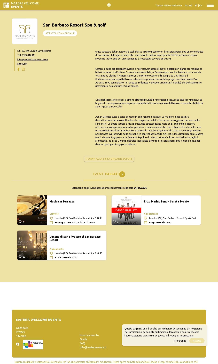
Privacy (20, 331)
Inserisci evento (89, 335)
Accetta (197, 340)
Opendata (22, 327)
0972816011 (29, 55)
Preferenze (180, 340)
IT (196, 5)
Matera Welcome (25, 5)
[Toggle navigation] (210, 5)
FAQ (82, 343)
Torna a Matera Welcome (168, 5)
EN (200, 5)
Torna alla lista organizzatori (109, 158)
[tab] (109, 175)
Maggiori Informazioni (181, 335)
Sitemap (21, 335)
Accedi (188, 5)
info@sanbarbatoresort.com (32, 59)
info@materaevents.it (93, 347)
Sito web (22, 63)
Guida (83, 339)
